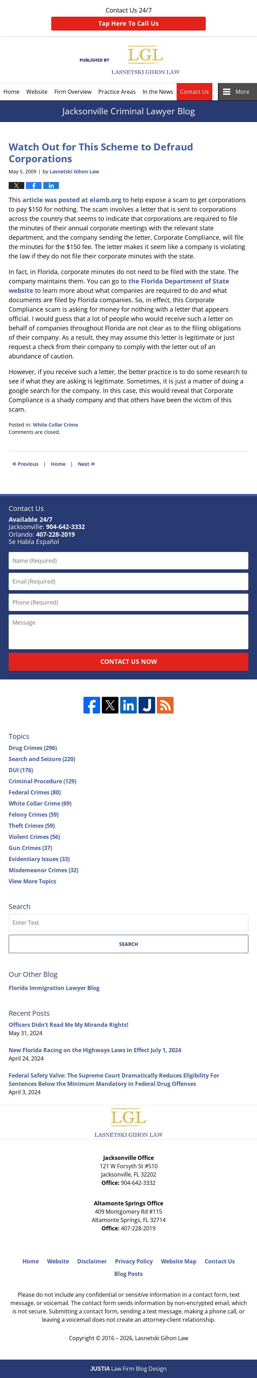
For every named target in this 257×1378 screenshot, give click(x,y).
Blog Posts (128, 1274)
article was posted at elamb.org (72, 200)
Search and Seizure (42, 759)
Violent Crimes (34, 837)
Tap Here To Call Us (128, 23)
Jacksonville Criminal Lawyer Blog (128, 60)
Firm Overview (72, 92)
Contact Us (194, 92)
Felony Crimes (34, 814)
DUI (21, 770)
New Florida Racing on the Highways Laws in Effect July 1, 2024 (95, 1050)
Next (86, 463)
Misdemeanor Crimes (43, 870)
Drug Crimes (33, 748)
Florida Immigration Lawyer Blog (54, 988)
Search (128, 944)
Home (11, 92)
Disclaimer (92, 1261)
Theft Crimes (32, 826)
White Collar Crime (55, 424)
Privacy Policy (134, 1261)
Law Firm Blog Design (128, 1368)
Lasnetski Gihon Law (161, 1338)
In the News (158, 92)
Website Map (178, 1261)
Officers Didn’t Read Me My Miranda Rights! (68, 1025)
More (242, 92)
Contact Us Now (128, 661)
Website (36, 92)
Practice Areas (117, 92)
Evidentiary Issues (39, 859)
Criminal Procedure (42, 781)
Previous (25, 463)
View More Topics (32, 881)
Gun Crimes (30, 848)
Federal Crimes (35, 792)
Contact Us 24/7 (128, 18)
